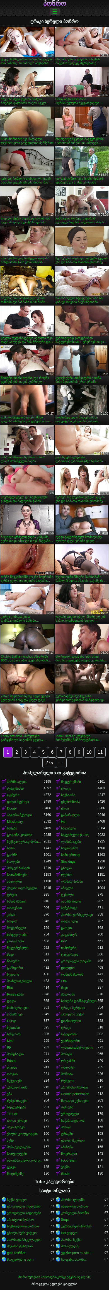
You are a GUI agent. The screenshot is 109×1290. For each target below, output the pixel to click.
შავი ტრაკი (16, 1127)
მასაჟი (66, 1127)
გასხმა (12, 855)
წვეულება (14, 1081)
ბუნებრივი (69, 908)
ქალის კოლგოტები (22, 1134)
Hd (63, 822)
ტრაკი (66, 788)
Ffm (64, 981)
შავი (10, 954)
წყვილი (13, 974)
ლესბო (66, 875)
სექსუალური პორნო (23, 1226)
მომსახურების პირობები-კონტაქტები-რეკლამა (54, 1277)
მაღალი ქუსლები (74, 1101)
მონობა (67, 1074)
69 (9, 1047)
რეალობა (69, 1034)
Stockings (68, 862)
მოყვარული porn (20, 1259)
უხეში (65, 1167)
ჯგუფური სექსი (72, 1014)
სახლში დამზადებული (78, 1001)
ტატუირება (69, 954)
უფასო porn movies (76, 1253)
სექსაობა (68, 795)
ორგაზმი (68, 1061)
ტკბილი (67, 895)
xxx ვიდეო (69, 1233)
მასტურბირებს (18, 868)
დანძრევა (15, 1014)
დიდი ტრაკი (17, 1121)
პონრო (54, 3)
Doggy (12, 808)
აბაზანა (67, 1147)
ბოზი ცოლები (17, 1008)
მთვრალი (69, 1154)
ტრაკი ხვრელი (73, 1008)
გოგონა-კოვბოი (19, 835)
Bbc (10, 988)
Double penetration (75, 1094)
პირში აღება (16, 782)
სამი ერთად (70, 855)
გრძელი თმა (17, 1087)
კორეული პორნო (75, 1213)
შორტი (66, 1054)
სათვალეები (17, 1154)
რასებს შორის (72, 974)
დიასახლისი (71, 1021)
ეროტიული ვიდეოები (24, 1213)
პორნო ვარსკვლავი (77, 915)
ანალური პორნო (74, 1206)
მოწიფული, (70, 1246)
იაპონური (68, 948)
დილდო (67, 968)
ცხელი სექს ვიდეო (22, 1233)
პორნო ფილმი (72, 1200)
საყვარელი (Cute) (75, 835)
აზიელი (67, 888)
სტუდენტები (16, 1107)
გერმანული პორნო (76, 1226)
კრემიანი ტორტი (74, 1087)
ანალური (14, 881)
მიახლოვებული (19, 981)
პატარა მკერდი (19, 815)
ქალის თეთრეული (22, 888)
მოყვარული (16, 928)
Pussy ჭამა (15, 994)
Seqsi (65, 1220)
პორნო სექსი (71, 1240)
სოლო (12, 921)
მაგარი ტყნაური (20, 1246)
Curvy (11, 1021)
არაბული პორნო (20, 1220)
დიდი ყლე (69, 921)
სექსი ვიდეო (16, 1200)
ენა (9, 1094)
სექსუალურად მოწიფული (25, 842)
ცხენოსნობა (70, 802)
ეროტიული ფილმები (23, 1206)
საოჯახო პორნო (73, 1259)
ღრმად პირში (72, 881)
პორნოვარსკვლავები (24, 1240)
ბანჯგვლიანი (17, 935)
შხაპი (65, 1174)
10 (89, 752)
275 (49, 762)
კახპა (11, 915)
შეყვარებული (17, 948)
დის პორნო (16, 1253)
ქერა (65, 808)
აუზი (10, 1140)
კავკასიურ (69, 935)
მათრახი (68, 994)
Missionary (15, 822)
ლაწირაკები (71, 842)
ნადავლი (68, 828)
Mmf (10, 1041)
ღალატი (67, 1067)
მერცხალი (15, 1054)
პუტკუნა (67, 1107)
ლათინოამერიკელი (77, 1047)
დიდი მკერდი (18, 802)
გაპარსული (70, 815)
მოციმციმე (15, 1174)
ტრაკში (67, 1134)
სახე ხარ (14, 1034)
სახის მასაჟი (16, 901)
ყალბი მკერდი (72, 1140)
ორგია (12, 1074)
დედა (11, 1001)
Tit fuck (12, 1114)
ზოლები (13, 862)
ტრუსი (12, 895)
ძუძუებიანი (15, 788)
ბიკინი (12, 1067)
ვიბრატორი (70, 1041)
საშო (10, 848)
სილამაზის (69, 848)
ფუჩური (13, 795)
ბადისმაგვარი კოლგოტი (25, 1160)
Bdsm (11, 1061)
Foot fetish (69, 1160)
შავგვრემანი (71, 782)
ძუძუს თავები (17, 1101)
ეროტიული (70, 1114)
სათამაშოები (17, 875)
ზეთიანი (13, 1028)
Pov (64, 941)
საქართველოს (72, 1121)
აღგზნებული (71, 901)
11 (100, 752)
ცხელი (66, 868)
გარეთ (66, 928)
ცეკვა (11, 1167)
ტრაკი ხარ (15, 941)
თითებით (14, 908)
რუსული (67, 1081)
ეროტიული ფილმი (76, 961)
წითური (13, 961)
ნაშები (12, 828)
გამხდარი (15, 968)
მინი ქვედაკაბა (19, 1147)
